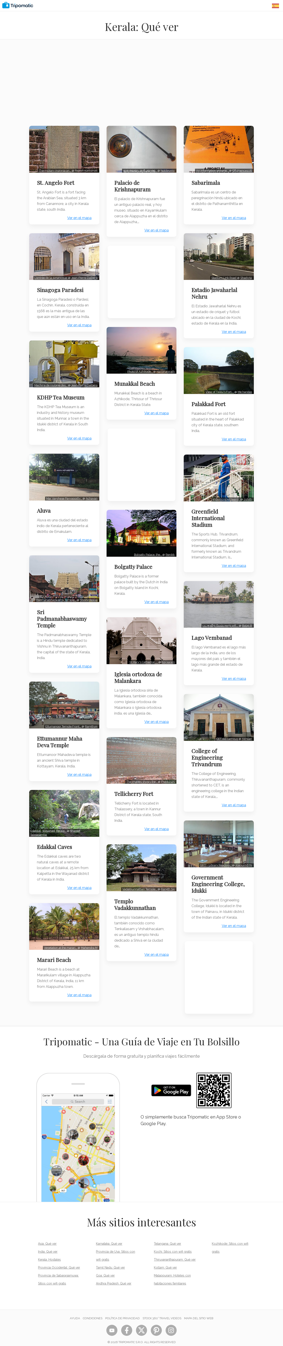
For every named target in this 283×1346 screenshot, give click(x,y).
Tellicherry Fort (134, 792)
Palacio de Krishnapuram (133, 184)
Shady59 (245, 275)
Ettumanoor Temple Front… (62, 728)
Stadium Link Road (223, 275)
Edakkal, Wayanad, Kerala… (49, 831)
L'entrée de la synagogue (50, 275)
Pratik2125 (167, 780)
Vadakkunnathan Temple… (139, 885)
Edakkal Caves (55, 847)
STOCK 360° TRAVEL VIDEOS (162, 1313)
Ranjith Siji (167, 885)
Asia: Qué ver (47, 1239)
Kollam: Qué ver (165, 1262)
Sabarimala (207, 181)
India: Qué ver (47, 1246)
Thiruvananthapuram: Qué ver (175, 1254)
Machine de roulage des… (50, 386)
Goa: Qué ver (105, 1270)
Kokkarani (167, 661)
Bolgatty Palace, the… (147, 556)
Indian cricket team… (225, 493)
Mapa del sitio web (198, 1313)
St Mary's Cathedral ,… (142, 661)
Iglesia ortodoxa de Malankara (139, 677)
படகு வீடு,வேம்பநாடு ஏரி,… (219, 618)
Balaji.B (246, 618)
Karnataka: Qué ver (109, 1239)
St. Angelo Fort (56, 181)
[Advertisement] (141, 85)
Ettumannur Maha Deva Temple (60, 744)
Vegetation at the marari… (59, 947)
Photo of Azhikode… (139, 374)
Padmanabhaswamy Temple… (55, 598)
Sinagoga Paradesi (61, 287)
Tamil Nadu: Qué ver (110, 1262)
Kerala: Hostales (49, 1254)
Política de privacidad (122, 1313)
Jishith (247, 493)
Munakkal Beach (135, 386)
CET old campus (226, 729)
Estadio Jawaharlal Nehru (215, 290)
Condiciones (92, 1313)
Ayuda (75, 1313)
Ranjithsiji (90, 728)
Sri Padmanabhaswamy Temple (63, 617)
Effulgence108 (241, 169)
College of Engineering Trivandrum (208, 748)
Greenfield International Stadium (209, 512)
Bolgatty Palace (134, 568)
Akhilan (246, 729)
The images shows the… (141, 780)
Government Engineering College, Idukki (211, 873)
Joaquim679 (242, 854)
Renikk (169, 556)
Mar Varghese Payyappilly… (63, 498)
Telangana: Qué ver (167, 1239)
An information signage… (211, 169)
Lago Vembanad (213, 630)
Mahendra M (88, 947)
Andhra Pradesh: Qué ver (113, 1278)
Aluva (45, 510)
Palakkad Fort (210, 399)
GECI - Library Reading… (215, 854)
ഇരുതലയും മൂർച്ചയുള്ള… (139, 169)
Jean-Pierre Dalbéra (83, 275)
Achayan (90, 498)
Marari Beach (55, 959)
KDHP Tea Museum (62, 398)
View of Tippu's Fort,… (219, 387)
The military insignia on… (54, 169)
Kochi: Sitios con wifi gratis (173, 1246)
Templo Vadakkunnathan (136, 901)
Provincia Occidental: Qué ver (59, 1262)
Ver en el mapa (78, 216)
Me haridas (244, 387)
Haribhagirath (164, 374)
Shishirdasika (87, 598)
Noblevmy (167, 169)
